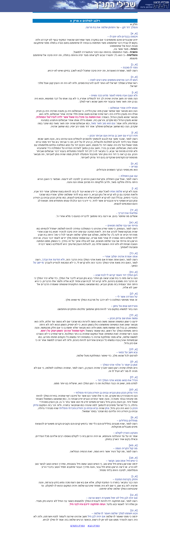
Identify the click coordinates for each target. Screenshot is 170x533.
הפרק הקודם (77, 525)
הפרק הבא (94, 525)
